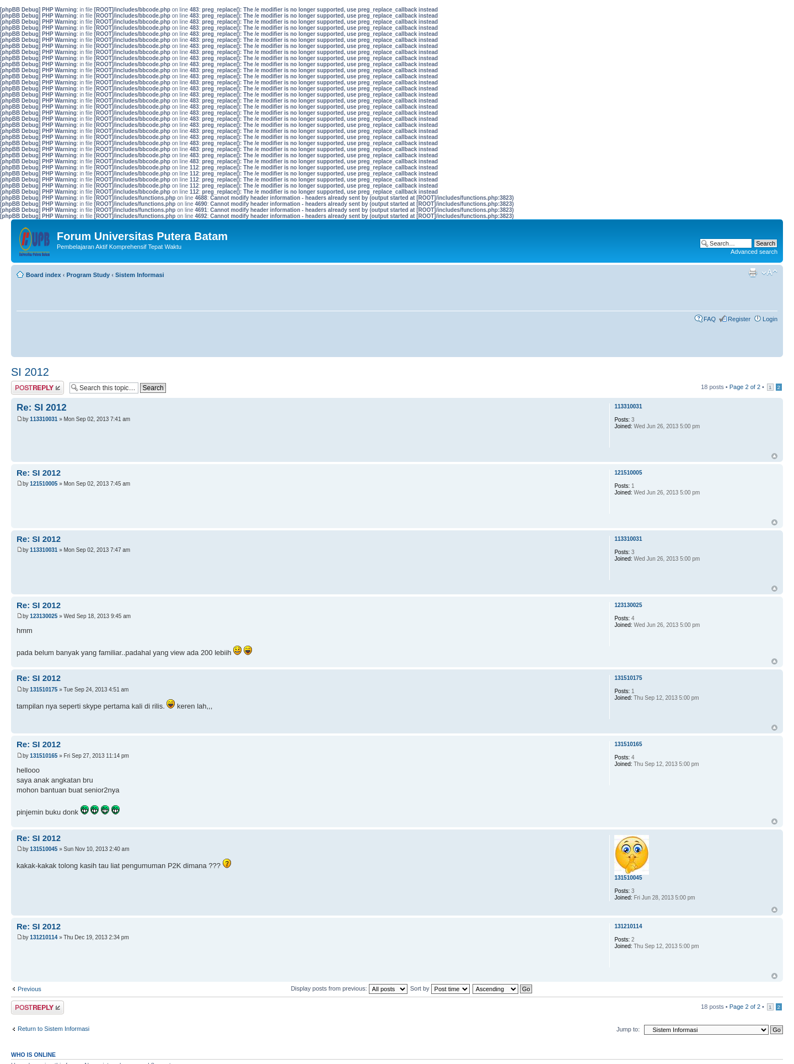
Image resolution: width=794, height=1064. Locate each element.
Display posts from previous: (349, 988)
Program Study (88, 275)
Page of (744, 387)
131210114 (43, 937)
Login (770, 319)
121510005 (43, 484)
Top (774, 456)
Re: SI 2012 (42, 407)
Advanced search (754, 251)
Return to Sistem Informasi (53, 1028)
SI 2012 (30, 372)
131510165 (43, 756)
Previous (29, 989)
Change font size (769, 273)
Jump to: (628, 1029)
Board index (43, 275)
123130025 (43, 616)
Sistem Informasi (139, 275)
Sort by (440, 988)
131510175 (43, 690)
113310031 (43, 419)
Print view (753, 273)
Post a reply (37, 388)
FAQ (710, 319)
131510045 (43, 849)
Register (739, 319)
